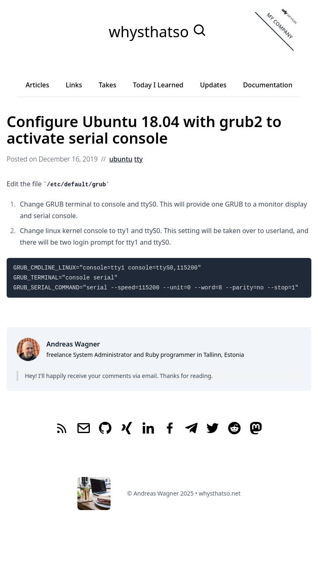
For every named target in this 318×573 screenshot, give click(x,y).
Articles (37, 84)
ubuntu (120, 159)
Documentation (267, 84)
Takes (107, 84)
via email (144, 376)
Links (74, 84)
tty (138, 159)
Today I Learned (158, 84)
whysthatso (150, 32)
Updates (213, 84)
